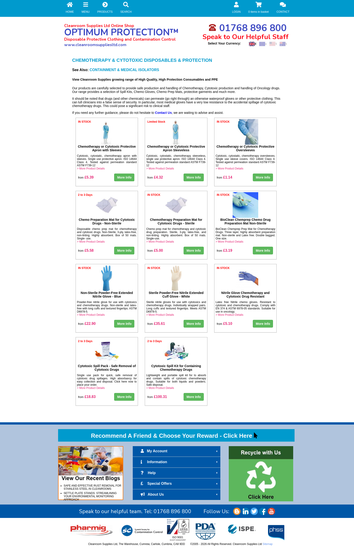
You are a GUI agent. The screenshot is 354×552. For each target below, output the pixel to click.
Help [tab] (180, 473)
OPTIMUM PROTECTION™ (121, 32)
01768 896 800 (248, 28)
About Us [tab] (180, 494)
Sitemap (268, 544)
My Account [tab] (180, 451)
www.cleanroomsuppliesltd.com (95, 44)
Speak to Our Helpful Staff (245, 37)
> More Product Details (91, 168)
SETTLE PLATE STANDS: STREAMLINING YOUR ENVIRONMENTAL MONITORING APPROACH (90, 496)
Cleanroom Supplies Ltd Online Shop (99, 25)
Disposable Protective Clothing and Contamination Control (120, 39)
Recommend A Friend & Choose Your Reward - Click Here (171, 435)
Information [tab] (180, 462)
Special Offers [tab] (180, 484)
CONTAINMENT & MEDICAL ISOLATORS (124, 70)
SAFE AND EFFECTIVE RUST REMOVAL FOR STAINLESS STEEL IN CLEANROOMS (92, 487)
